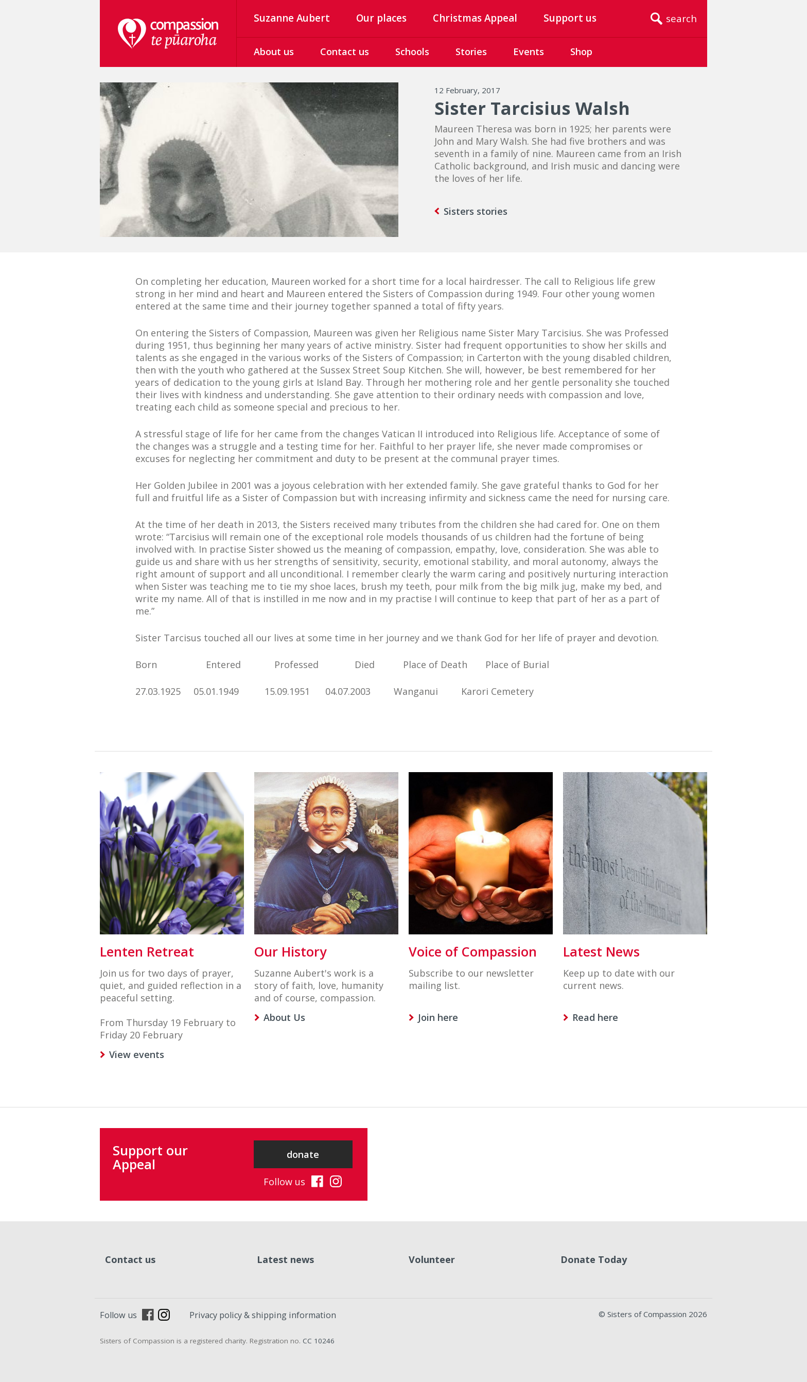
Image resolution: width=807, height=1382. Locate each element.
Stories (471, 51)
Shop (581, 51)
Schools (412, 51)
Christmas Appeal (475, 18)
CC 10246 (319, 1340)
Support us (570, 18)
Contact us (344, 51)
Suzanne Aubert (292, 18)
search (681, 18)
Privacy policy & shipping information (262, 1315)
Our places (381, 18)
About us (274, 51)
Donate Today (593, 1259)
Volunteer (432, 1259)
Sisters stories (475, 211)
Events (528, 51)
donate (303, 1154)
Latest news (285, 1259)
